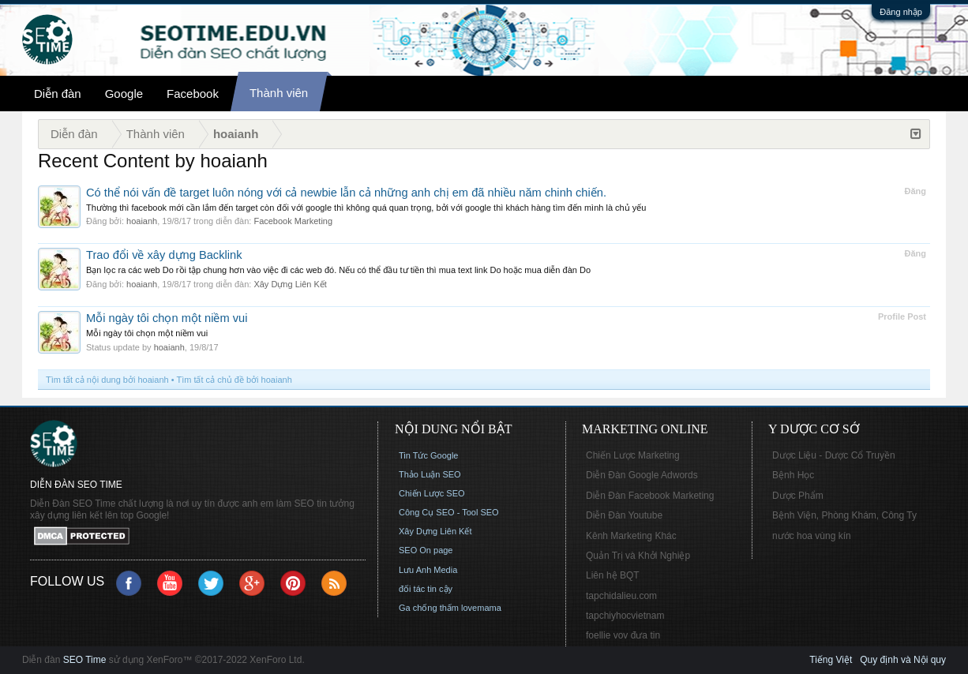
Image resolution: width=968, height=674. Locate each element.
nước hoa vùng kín (811, 535)
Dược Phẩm (798, 495)
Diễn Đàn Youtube (624, 515)
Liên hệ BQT (613, 575)
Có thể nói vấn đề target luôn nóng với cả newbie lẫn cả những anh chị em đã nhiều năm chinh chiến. (346, 192)
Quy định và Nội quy (903, 659)
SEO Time (85, 659)
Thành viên (279, 92)
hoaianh (141, 221)
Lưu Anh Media (428, 570)
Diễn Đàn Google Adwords (642, 475)
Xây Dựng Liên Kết (290, 284)
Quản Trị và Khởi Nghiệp (638, 555)
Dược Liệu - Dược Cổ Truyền (833, 455)
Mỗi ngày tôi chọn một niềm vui (166, 318)
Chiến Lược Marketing (633, 455)
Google (124, 93)
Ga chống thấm (429, 607)
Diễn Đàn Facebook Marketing (650, 495)
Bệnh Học (793, 475)
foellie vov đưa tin (623, 635)
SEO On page (426, 550)
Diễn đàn (57, 93)
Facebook (193, 93)
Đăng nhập (901, 12)
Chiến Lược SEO (432, 493)
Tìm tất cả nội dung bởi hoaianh (107, 379)
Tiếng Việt (830, 659)
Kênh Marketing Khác (631, 535)
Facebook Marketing (292, 221)
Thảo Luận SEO (430, 474)
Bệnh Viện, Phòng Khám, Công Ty (844, 515)
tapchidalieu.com (621, 595)
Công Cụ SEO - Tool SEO (449, 512)
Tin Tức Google (428, 455)
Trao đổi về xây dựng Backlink (164, 255)
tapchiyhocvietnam (625, 615)
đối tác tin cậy (425, 588)
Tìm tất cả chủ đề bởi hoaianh (233, 379)
